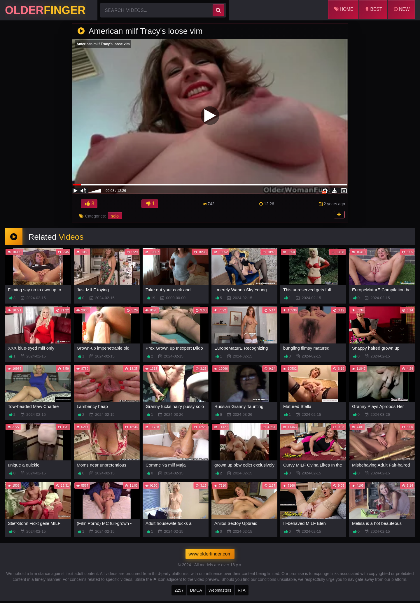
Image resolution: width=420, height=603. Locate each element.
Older (45, 10)
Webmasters (220, 592)
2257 (178, 592)
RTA (242, 592)
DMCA (196, 592)
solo (115, 216)
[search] (218, 10)
